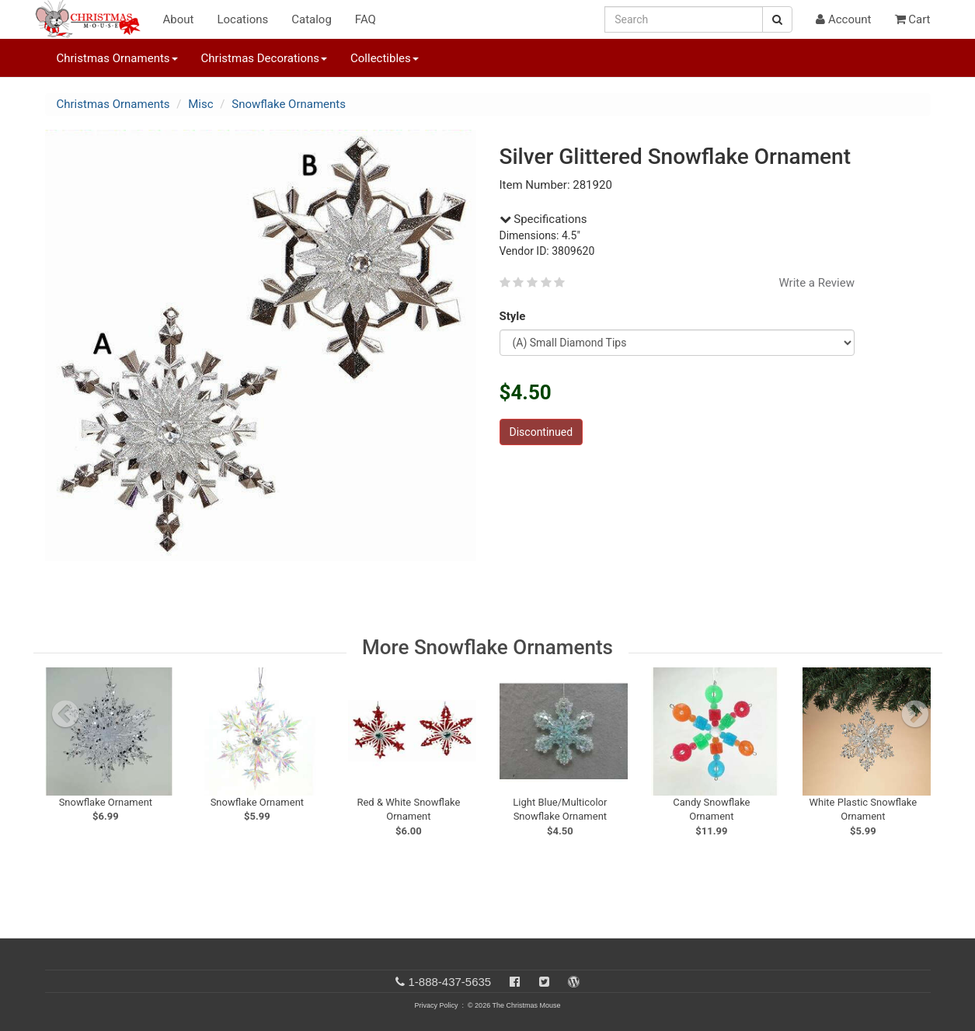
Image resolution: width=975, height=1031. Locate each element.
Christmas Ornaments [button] (117, 58)
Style (515, 316)
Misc (200, 104)
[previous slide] (65, 714)
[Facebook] (515, 981)
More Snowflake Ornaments (487, 647)
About (178, 19)
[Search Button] (777, 19)
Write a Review (816, 283)
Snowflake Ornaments (289, 104)
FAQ (365, 19)
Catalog (311, 19)
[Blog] (574, 981)
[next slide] (915, 714)
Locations (242, 19)
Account (843, 19)
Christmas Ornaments (113, 104)
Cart (913, 19)
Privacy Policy (436, 1005)
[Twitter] (544, 981)
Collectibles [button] (384, 58)
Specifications (543, 219)
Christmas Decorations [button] (264, 58)
